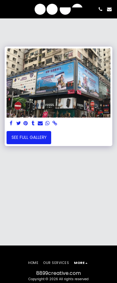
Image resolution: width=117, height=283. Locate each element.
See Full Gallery (29, 137)
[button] (7, 9)
